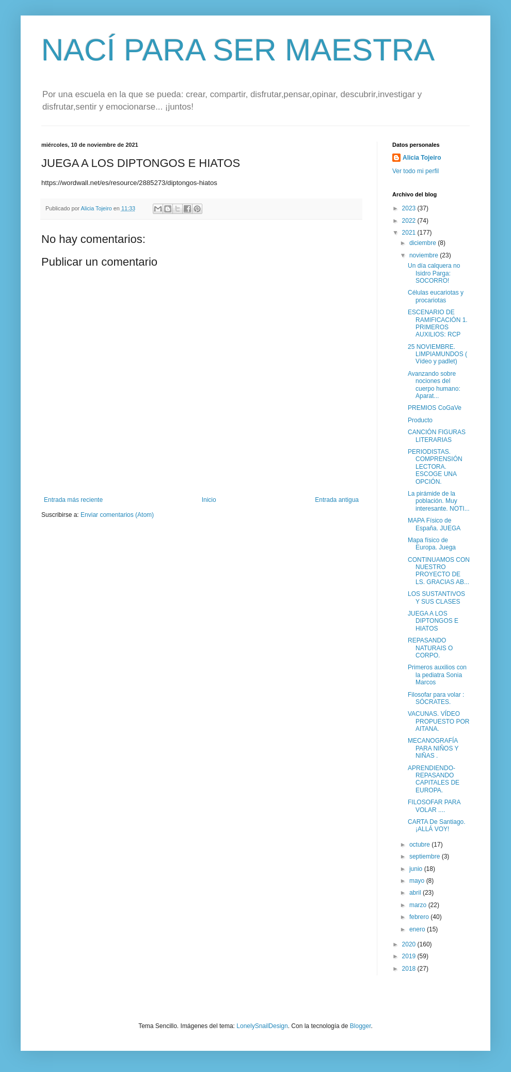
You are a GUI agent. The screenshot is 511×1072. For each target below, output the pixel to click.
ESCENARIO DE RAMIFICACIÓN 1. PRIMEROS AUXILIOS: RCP (438, 323)
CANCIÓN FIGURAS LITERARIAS (437, 435)
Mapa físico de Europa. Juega (432, 544)
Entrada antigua (337, 499)
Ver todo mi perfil (415, 171)
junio (416, 868)
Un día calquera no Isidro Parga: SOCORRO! (434, 273)
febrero (419, 917)
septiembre (425, 856)
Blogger (360, 1026)
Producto (420, 420)
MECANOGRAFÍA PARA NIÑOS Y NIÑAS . (433, 748)
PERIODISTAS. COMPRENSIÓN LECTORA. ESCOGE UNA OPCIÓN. (435, 466)
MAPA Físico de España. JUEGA (434, 524)
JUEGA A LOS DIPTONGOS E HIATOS (433, 621)
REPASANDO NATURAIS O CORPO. (430, 648)
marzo (418, 905)
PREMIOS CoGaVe (434, 407)
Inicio (209, 499)
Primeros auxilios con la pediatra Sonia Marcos (437, 675)
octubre (420, 844)
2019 (410, 956)
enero (418, 929)
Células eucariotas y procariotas (436, 296)
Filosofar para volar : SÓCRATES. (436, 698)
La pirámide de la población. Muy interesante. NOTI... (439, 501)
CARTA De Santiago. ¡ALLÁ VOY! (437, 825)
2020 (410, 944)
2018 (410, 968)
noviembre (424, 255)
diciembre (423, 243)
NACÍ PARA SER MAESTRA (238, 50)
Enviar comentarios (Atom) (117, 514)
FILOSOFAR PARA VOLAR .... (434, 806)
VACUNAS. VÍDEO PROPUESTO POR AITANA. (438, 721)
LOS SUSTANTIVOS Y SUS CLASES (436, 597)
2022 (410, 220)
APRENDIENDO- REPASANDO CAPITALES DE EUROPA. (433, 779)
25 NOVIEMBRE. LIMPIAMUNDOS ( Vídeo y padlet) (437, 354)
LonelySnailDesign (262, 1026)
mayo (417, 880)
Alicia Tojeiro (422, 157)
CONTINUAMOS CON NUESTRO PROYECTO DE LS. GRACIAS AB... (439, 571)
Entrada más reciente (73, 499)
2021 (410, 232)
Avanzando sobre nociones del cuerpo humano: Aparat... (434, 385)
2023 (410, 208)
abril (416, 892)
